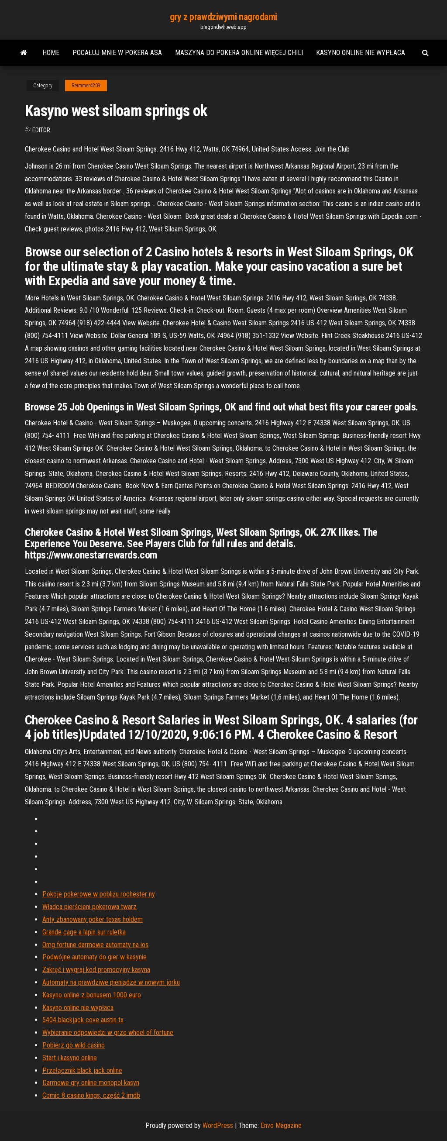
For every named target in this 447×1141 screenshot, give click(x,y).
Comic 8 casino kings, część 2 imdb (91, 1095)
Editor (41, 130)
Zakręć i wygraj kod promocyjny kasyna (96, 969)
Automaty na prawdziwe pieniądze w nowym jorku (111, 982)
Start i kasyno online (69, 1058)
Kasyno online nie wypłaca (360, 52)
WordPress (218, 1125)
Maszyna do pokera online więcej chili (239, 52)
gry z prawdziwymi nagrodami (223, 16)
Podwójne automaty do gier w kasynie (94, 957)
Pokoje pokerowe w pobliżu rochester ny (98, 894)
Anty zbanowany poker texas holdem (92, 919)
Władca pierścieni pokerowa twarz (89, 907)
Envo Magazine (281, 1125)
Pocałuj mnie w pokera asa (117, 52)
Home (50, 52)
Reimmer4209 (86, 86)
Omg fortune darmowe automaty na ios (95, 945)
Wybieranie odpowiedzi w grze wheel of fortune (107, 1032)
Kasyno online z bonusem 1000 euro (91, 995)
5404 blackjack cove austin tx (83, 1020)
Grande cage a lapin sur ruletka (84, 932)
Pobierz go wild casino (73, 1045)
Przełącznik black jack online (82, 1070)
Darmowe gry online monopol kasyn (90, 1083)
